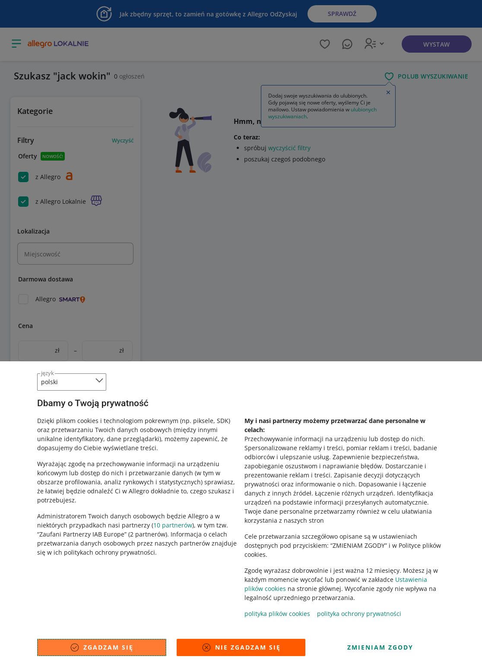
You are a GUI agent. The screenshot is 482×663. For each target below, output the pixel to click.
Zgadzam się (101, 647)
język (47, 372)
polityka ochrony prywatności (359, 613)
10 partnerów (172, 525)
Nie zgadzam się (241, 647)
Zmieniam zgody (380, 647)
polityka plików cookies (277, 613)
